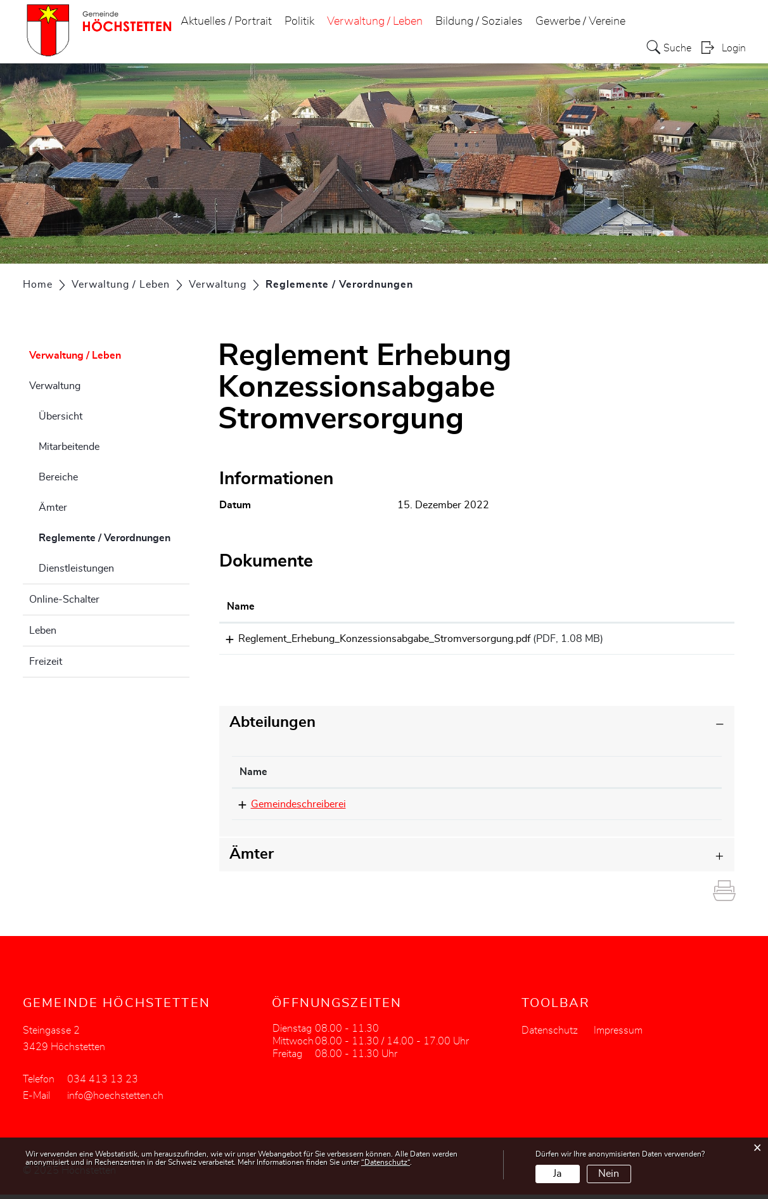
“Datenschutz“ (385, 1162)
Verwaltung (54, 386)
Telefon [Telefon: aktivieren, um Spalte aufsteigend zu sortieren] (431, 776)
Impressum (618, 1035)
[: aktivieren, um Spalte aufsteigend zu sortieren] (695, 607)
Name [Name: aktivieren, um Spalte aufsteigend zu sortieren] (241, 606)
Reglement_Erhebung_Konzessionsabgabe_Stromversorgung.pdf (373, 639)
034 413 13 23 (449, 809)
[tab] (477, 727)
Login (734, 48)
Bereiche (58, 477)
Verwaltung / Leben (375, 21)
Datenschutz (550, 1035)
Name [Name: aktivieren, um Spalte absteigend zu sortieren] (253, 776)
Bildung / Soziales (479, 21)
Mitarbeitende (69, 447)
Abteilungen (272, 726)
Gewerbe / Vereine (580, 21)
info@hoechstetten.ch (599, 809)
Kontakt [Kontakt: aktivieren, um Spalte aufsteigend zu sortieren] (569, 776)
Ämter (53, 508)
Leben (42, 630)
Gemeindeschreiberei (287, 809)
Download (695, 640)
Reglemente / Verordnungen (114, 536)
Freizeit (45, 662)
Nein (608, 1174)
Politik (299, 21)
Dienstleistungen (76, 568)
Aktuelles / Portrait (226, 21)
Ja (557, 1174)
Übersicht (60, 416)
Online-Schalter (64, 599)
